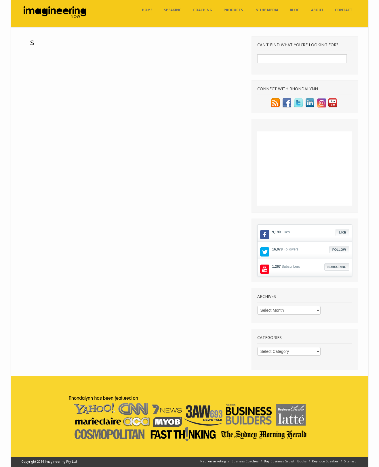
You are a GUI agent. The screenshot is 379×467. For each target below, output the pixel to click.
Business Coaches (244, 461)
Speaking (173, 9)
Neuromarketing (213, 461)
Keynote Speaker (325, 461)
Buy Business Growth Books (285, 461)
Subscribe (336, 267)
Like (342, 232)
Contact (343, 9)
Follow (339, 249)
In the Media (266, 9)
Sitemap (350, 461)
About (317, 9)
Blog (295, 9)
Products (233, 9)
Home (147, 9)
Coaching (202, 9)
